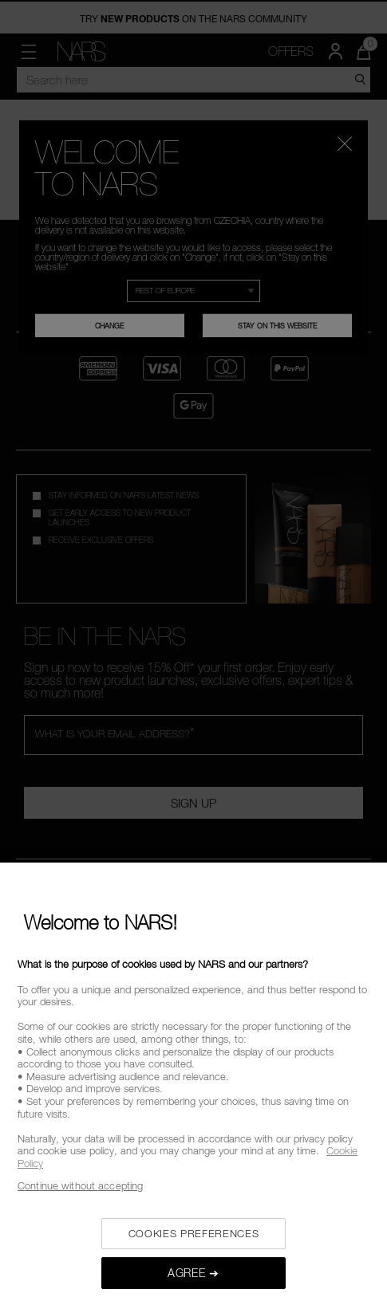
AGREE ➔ (193, 1273)
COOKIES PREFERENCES (193, 1233)
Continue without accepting (80, 1185)
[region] (193, 1086)
